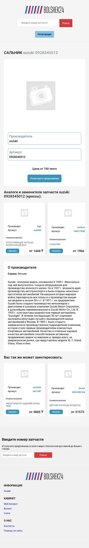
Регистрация (44, 34)
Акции (7, 491)
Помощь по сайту (13, 530)
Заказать (12, 251)
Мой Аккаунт (11, 504)
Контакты (9, 526)
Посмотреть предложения (44, 178)
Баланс (8, 508)
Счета (7, 513)
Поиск (66, 23)
